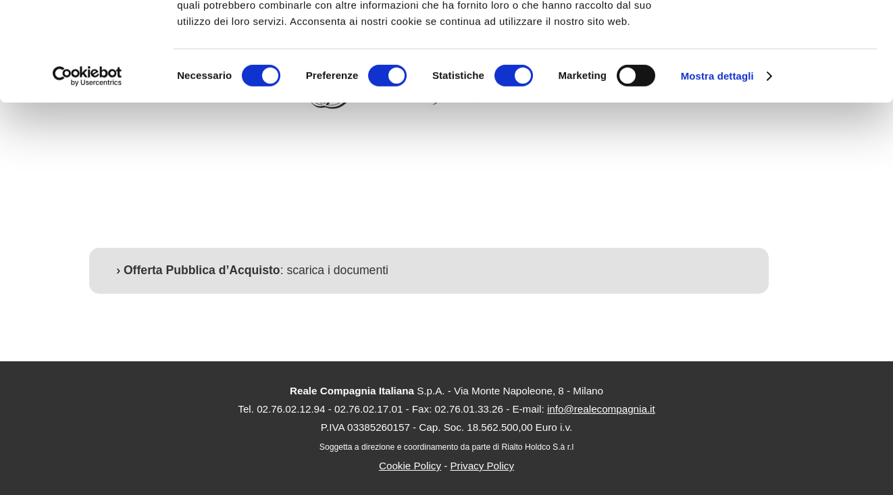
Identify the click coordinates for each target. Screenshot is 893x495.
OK (780, 33)
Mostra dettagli (717, 168)
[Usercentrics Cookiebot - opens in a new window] (87, 169)
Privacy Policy (482, 465)
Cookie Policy (410, 465)
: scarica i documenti (256, 270)
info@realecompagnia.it (601, 409)
